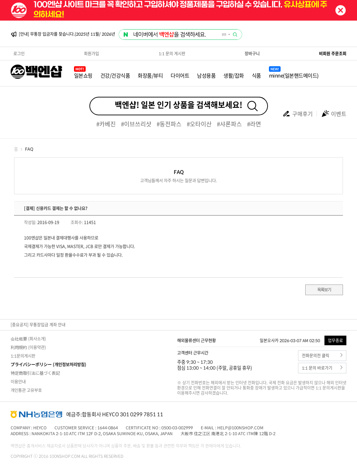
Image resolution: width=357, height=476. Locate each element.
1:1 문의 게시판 (172, 53)
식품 (256, 75)
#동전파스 (169, 123)
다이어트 (180, 75)
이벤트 (333, 113)
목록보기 (324, 290)
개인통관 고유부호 (26, 390)
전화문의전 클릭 (322, 355)
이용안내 (18, 382)
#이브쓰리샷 (136, 123)
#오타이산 (199, 123)
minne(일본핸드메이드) (294, 75)
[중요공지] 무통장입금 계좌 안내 (38, 325)
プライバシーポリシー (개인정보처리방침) (48, 364)
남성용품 (206, 75)
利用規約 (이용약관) (28, 347)
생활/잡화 (233, 75)
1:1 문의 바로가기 (322, 368)
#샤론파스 (229, 123)
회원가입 (91, 53)
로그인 (19, 53)
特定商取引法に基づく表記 (35, 373)
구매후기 (297, 113)
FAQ (29, 149)
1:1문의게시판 (23, 356)
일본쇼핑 (83, 75)
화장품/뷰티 (150, 75)
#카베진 (106, 123)
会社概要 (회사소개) (28, 339)
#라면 (254, 123)
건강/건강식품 (115, 75)
